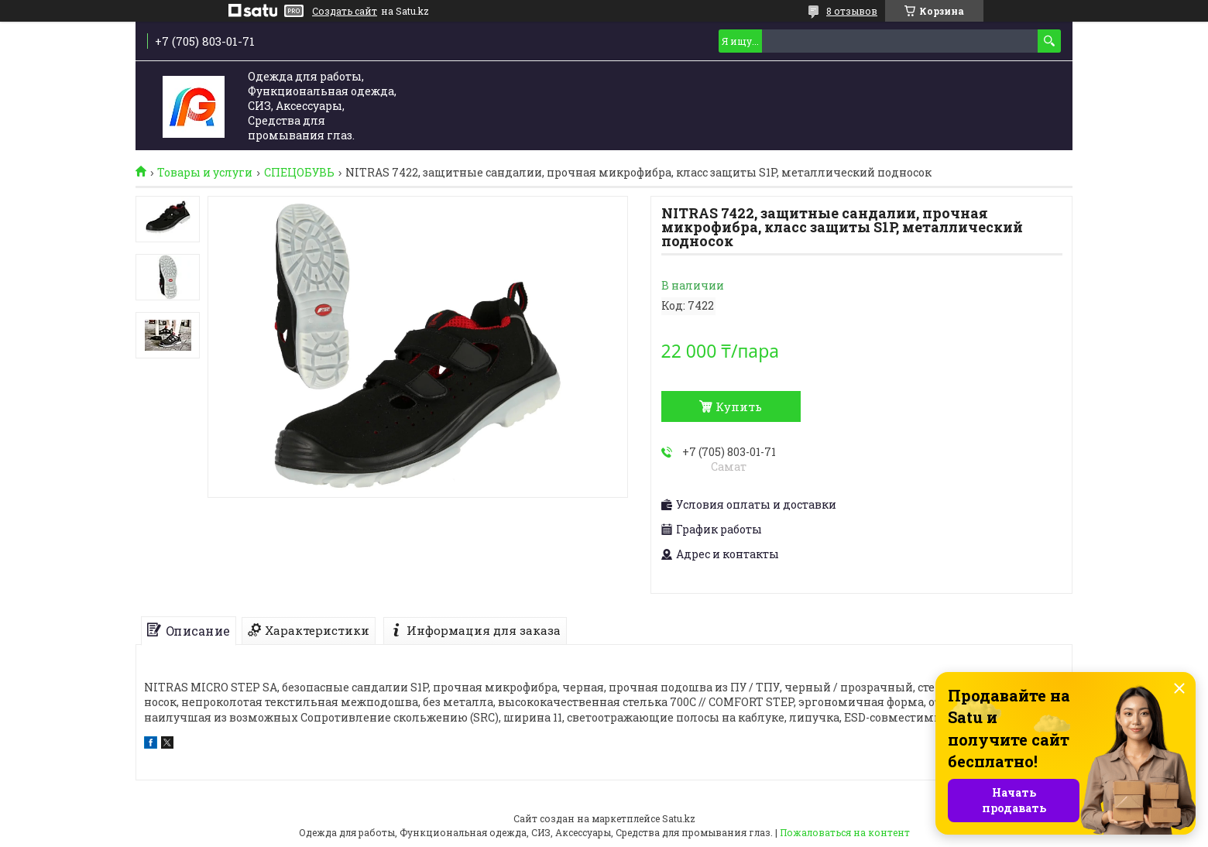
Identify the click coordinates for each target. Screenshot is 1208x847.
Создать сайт (344, 10)
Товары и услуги (204, 173)
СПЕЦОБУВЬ (299, 173)
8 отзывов (851, 11)
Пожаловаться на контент (845, 832)
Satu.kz (678, 818)
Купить (739, 406)
